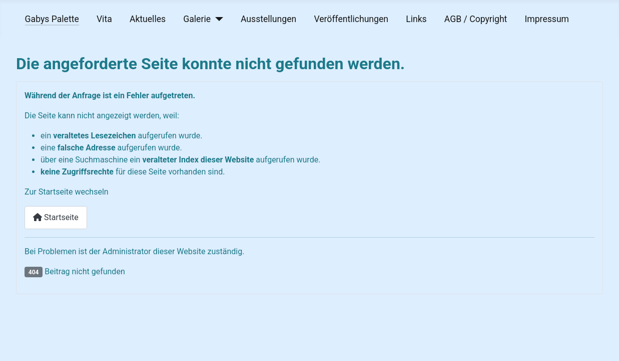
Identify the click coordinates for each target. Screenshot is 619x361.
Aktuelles (148, 19)
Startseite (56, 217)
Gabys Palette (52, 19)
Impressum (547, 19)
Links (416, 19)
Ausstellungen (268, 19)
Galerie (197, 19)
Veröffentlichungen (351, 19)
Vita (104, 19)
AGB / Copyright (475, 19)
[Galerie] (217, 19)
